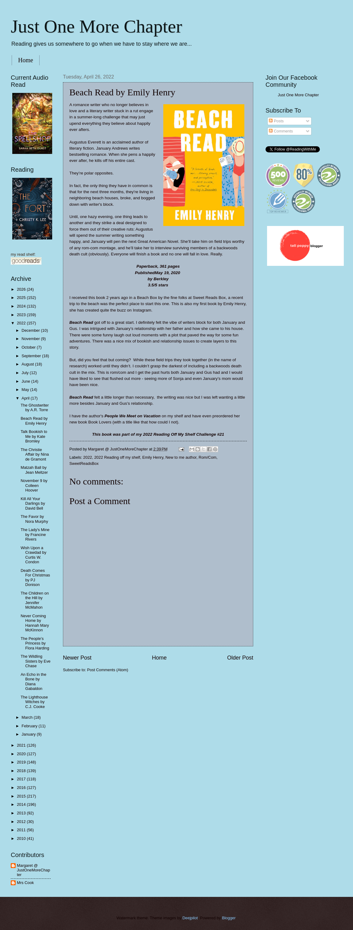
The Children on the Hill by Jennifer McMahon (35, 600)
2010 (22, 838)
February (29, 726)
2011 (22, 830)
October (29, 347)
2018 (22, 770)
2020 (22, 754)
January (29, 734)
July (25, 372)
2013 (22, 813)
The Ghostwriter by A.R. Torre (35, 407)
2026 (22, 289)
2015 (22, 796)
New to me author (180, 457)
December (31, 330)
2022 (87, 457)
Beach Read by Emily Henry (34, 420)
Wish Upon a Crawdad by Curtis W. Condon (33, 554)
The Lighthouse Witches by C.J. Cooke (34, 702)
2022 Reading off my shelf (117, 457)
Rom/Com (207, 457)
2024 (22, 306)
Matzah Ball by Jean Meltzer (34, 469)
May (25, 389)
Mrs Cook (25, 882)
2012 (22, 821)
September (31, 356)
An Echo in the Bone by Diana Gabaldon (33, 681)
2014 (22, 804)
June (26, 381)
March (27, 717)
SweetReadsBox (84, 463)
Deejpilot (190, 918)
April (25, 398)
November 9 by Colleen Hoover (34, 485)
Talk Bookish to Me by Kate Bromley (34, 436)
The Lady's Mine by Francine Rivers (35, 534)
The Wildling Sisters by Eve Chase (35, 661)
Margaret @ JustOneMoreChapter (33, 870)
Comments (281, 131)
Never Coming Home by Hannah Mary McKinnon (35, 623)
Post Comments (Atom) (107, 670)
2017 (22, 779)
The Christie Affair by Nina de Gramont (35, 454)
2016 (22, 787)
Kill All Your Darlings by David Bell (33, 503)
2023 (22, 314)
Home (25, 60)
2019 (22, 762)
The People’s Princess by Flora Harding (35, 643)
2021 (22, 745)
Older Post (240, 658)
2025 (22, 297)
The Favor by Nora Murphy (34, 518)
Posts (276, 121)
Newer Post (77, 658)
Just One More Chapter (96, 26)
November (31, 338)
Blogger (228, 918)
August (28, 364)
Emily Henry (152, 457)
